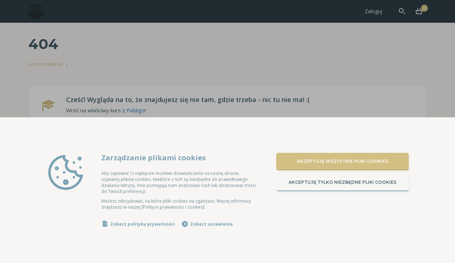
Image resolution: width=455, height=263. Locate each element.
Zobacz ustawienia (211, 224)
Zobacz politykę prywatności (142, 224)
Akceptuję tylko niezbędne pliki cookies (342, 182)
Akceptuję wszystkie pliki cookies (342, 161)
